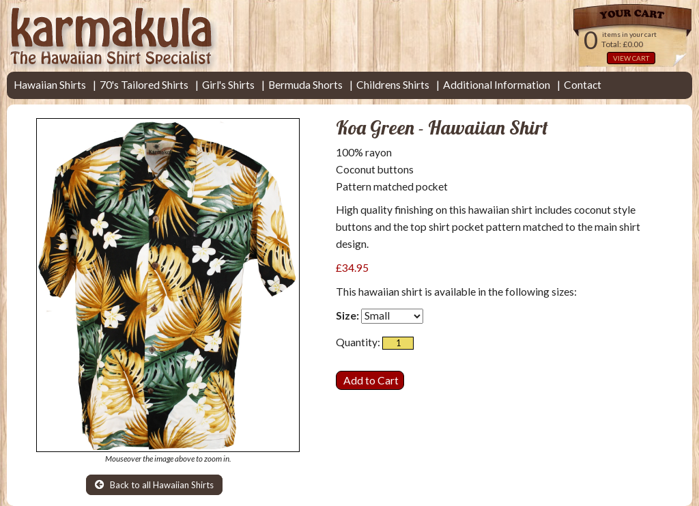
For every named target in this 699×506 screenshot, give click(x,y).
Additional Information (496, 85)
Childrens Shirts (392, 85)
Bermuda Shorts (305, 85)
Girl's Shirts (228, 85)
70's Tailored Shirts (144, 85)
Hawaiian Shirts (50, 85)
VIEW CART (631, 58)
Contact (582, 85)
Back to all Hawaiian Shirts (154, 484)
